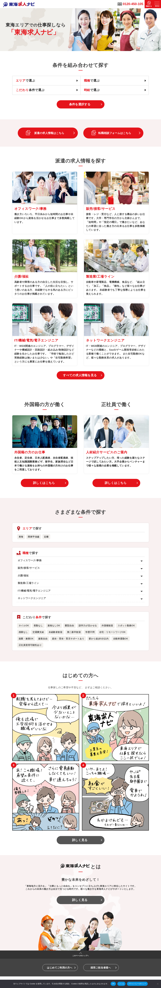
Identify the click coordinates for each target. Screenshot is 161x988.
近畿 (46, 537)
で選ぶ (25, 80)
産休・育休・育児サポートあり (68, 639)
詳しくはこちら (44, 483)
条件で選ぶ (30, 90)
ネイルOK (24, 625)
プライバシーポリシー (137, 984)
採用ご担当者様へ (101, 967)
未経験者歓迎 (55, 632)
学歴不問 (89, 632)
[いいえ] (157, 983)
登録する (149, 6)
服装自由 (42, 639)
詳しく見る (80, 840)
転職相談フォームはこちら (114, 133)
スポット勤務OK (126, 625)
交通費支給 (38, 632)
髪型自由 (69, 625)
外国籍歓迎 (107, 625)
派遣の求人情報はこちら (49, 133)
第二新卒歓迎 (74, 632)
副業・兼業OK (26, 639)
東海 (21, 537)
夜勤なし (38, 625)
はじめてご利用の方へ (59, 967)
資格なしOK (54, 625)
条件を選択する (80, 104)
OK (113, 984)
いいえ (121, 984)
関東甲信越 (33, 537)
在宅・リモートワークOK (112, 632)
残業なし (23, 632)
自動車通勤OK (120, 639)
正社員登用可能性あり (30, 645)
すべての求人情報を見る (80, 375)
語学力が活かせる (88, 625)
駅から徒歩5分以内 (99, 639)
